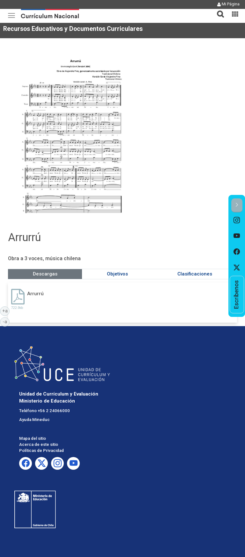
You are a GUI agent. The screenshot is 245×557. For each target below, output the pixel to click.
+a (6, 310)
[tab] (217, 10)
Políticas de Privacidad (41, 450)
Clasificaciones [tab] (194, 274)
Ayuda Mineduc (34, 419)
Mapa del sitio (32, 438)
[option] (237, 220)
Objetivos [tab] (117, 274)
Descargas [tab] (45, 274)
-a (6, 321)
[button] (217, 10)
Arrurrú (35, 293)
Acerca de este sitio (38, 444)
